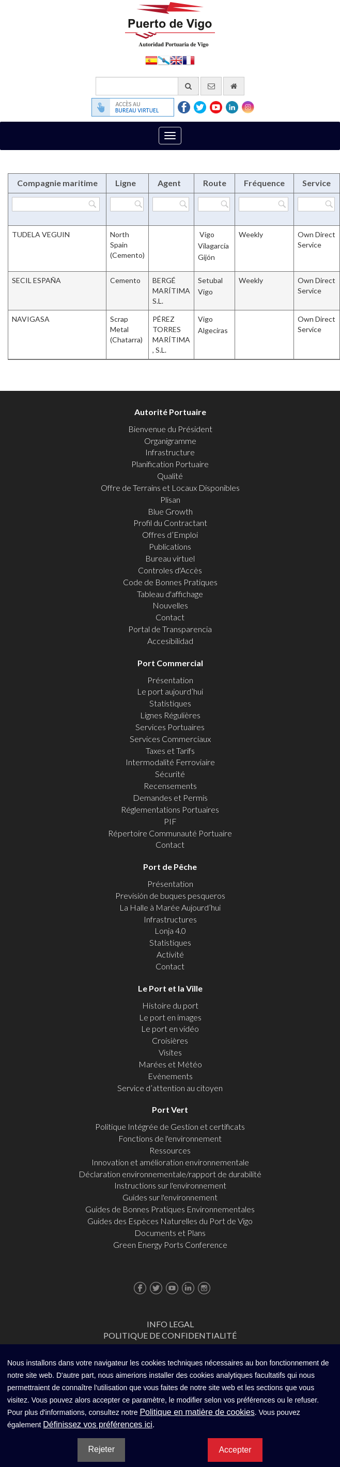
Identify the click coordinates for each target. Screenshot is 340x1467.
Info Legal (170, 1324)
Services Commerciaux (170, 739)
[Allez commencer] (233, 86)
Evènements (170, 1076)
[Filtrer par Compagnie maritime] (56, 204)
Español (151, 59)
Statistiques (170, 703)
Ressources (170, 1150)
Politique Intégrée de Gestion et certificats (170, 1126)
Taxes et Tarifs (170, 750)
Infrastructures (170, 919)
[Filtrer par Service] (316, 204)
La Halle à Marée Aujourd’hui (170, 907)
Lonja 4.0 (170, 930)
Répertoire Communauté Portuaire (170, 833)
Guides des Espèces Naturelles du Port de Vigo (170, 1221)
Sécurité (170, 774)
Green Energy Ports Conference (170, 1244)
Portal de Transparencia (170, 629)
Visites (170, 1052)
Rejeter (101, 1449)
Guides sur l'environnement (170, 1197)
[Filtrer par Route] (214, 204)
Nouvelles (170, 605)
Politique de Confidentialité (170, 1335)
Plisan (170, 499)
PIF (170, 821)
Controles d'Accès (170, 570)
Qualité (170, 476)
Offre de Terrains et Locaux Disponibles (170, 487)
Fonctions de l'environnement (170, 1138)
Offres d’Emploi (170, 534)
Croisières (170, 1040)
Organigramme (170, 441)
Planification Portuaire (170, 464)
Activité (170, 954)
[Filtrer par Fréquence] (263, 204)
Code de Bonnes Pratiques (170, 582)
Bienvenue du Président (170, 429)
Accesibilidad (170, 641)
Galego (164, 59)
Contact (170, 617)
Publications (170, 546)
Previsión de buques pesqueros (170, 895)
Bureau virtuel (170, 558)
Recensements (170, 785)
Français (188, 59)
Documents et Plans (170, 1233)
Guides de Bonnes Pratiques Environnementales (170, 1209)
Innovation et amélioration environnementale (170, 1162)
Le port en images (170, 1017)
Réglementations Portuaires (170, 809)
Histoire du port (170, 1005)
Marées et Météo (170, 1064)
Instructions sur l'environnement (170, 1185)
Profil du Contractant (170, 523)
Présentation (170, 680)
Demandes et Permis (170, 797)
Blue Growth (170, 511)
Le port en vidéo (170, 1028)
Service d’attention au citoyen (170, 1088)
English (176, 59)
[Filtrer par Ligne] (127, 204)
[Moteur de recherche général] (147, 86)
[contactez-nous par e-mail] (211, 86)
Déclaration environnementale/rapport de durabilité (170, 1174)
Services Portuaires (170, 727)
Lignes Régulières (170, 715)
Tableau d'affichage (170, 594)
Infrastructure (170, 452)
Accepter (235, 1449)
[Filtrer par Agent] (170, 204)
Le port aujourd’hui (170, 691)
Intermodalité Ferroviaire (170, 762)
